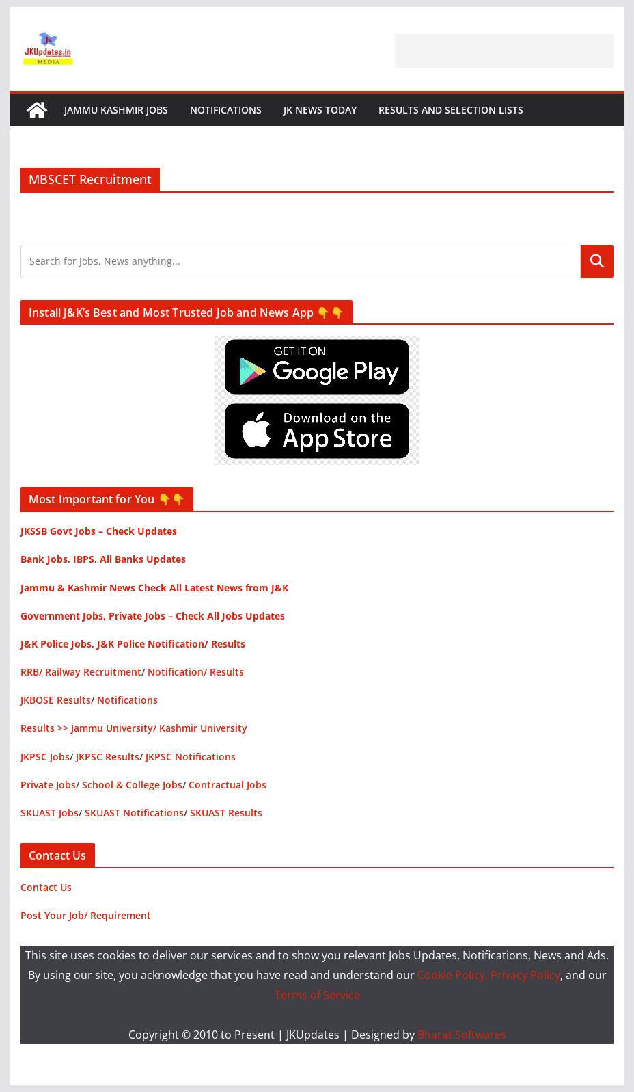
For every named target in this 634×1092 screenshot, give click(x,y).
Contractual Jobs (227, 784)
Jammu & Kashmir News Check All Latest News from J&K (154, 587)
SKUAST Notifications (134, 812)
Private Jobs (48, 784)
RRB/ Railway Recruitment (80, 671)
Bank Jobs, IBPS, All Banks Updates (103, 558)
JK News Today (320, 109)
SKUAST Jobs (49, 812)
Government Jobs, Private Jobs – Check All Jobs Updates (152, 615)
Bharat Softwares (461, 1034)
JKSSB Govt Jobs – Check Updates (98, 530)
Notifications (226, 109)
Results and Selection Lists (450, 109)
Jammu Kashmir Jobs (116, 109)
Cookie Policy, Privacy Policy (488, 975)
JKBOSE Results (55, 699)
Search (597, 261)
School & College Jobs (132, 784)
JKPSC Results (107, 756)
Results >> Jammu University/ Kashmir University (133, 727)
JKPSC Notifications (191, 756)
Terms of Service (317, 994)
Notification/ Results (196, 671)
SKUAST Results (226, 812)
